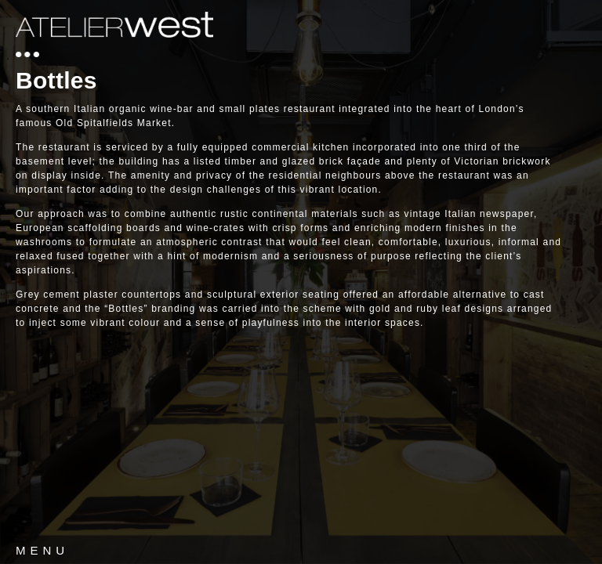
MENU (42, 550)
